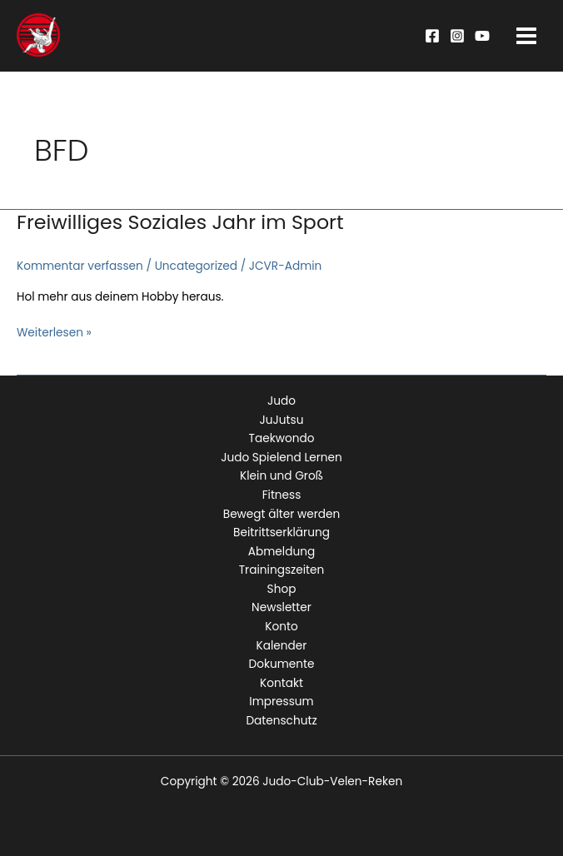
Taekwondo (282, 438)
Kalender (282, 646)
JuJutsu (282, 420)
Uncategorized (196, 266)
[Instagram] (457, 35)
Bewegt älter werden (281, 514)
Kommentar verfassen (80, 266)
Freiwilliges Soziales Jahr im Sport (180, 222)
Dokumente (282, 664)
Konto (281, 627)
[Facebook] (432, 35)
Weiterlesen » (54, 333)
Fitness (281, 495)
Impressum (281, 701)
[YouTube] (482, 35)
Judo (281, 401)
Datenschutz (281, 721)
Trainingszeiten (282, 570)
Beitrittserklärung (281, 532)
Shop (281, 589)
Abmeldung (281, 552)
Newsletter (281, 607)
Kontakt (281, 683)
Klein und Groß (281, 476)
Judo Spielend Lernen (281, 457)
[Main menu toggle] (526, 36)
